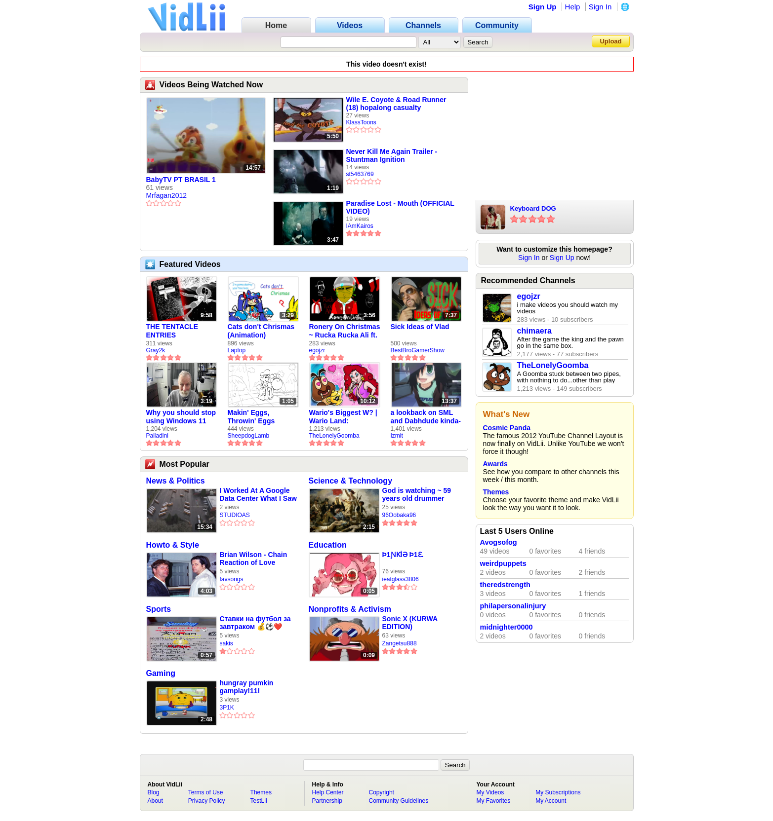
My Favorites (494, 800)
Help (572, 6)
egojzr (317, 350)
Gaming (161, 673)
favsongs (232, 579)
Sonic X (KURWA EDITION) (410, 623)
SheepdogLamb (249, 435)
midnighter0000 (506, 627)
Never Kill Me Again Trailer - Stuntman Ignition (392, 155)
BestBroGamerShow (418, 350)
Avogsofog (498, 542)
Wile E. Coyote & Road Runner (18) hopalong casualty (396, 104)
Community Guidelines (399, 800)
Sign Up (543, 6)
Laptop (237, 350)
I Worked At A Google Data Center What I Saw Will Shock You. (258, 494)
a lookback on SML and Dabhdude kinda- (426, 417)
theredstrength (505, 585)
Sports (158, 609)
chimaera (534, 331)
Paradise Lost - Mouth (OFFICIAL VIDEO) (400, 207)
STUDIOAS (235, 515)
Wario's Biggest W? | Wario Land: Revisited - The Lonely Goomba (343, 417)
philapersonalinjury (513, 606)
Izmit (397, 435)
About (155, 800)
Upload (610, 41)
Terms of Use (205, 792)
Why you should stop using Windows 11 (181, 417)
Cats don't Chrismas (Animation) (261, 331)
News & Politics (175, 481)
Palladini (157, 435)
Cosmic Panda (506, 428)
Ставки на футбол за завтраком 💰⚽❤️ (255, 623)
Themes (496, 492)
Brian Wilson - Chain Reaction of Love (253, 558)
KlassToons (361, 122)
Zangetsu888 (399, 643)
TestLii (258, 800)
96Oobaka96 (399, 515)
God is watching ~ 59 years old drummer (416, 494)
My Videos (490, 792)
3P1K (227, 707)
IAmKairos (359, 226)
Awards (495, 464)
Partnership (327, 800)
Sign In (600, 6)
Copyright (381, 792)
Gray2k (155, 350)
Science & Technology (351, 481)
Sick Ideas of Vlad (420, 327)
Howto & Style (173, 545)
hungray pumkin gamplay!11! (247, 687)
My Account (550, 800)
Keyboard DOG (533, 208)
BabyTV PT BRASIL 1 (181, 180)
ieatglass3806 (400, 579)
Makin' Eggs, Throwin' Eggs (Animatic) (251, 417)
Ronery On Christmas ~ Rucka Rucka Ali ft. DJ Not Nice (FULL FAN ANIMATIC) (344, 331)
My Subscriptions (557, 792)
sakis (226, 643)
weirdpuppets (503, 563)
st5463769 (360, 174)
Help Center (328, 792)
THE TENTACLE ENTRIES (172, 331)
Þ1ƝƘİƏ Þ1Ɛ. (403, 555)
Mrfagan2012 (166, 195)
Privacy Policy (206, 800)
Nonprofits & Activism (350, 609)
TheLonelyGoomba (334, 435)
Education (328, 545)
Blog (154, 792)
